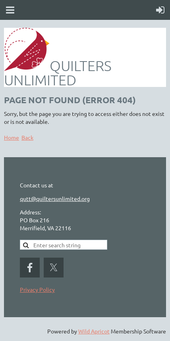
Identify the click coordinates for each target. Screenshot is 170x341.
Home (11, 137)
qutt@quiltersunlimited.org (55, 198)
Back (27, 137)
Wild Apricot (94, 331)
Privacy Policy (37, 289)
